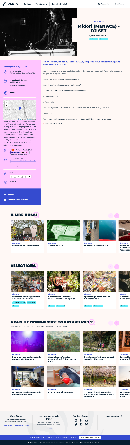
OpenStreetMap (29, 119)
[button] (20, 108)
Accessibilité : (52, 442)
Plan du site (98, 442)
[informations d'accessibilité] (20, 176)
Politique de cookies (86, 442)
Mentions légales (33, 442)
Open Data (75, 442)
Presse (68, 442)
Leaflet (19, 119)
